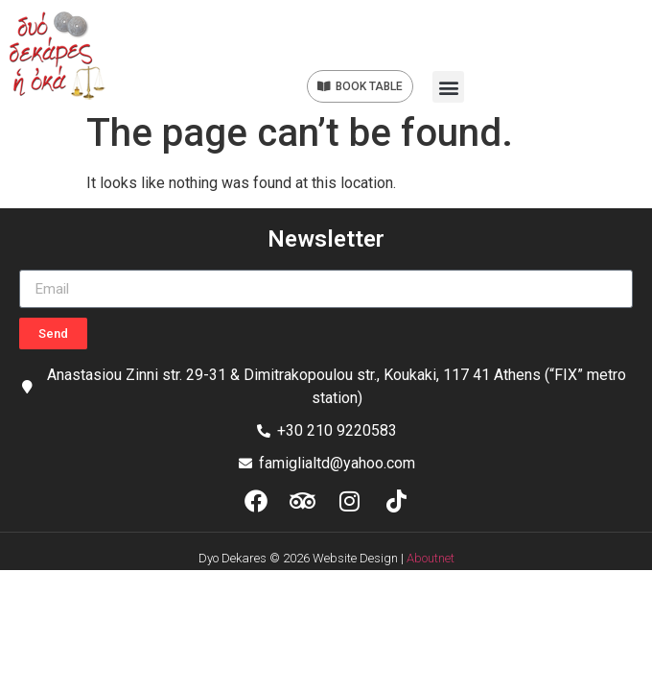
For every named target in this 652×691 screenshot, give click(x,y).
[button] (448, 87)
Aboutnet (430, 558)
